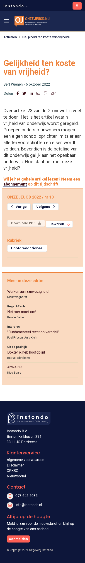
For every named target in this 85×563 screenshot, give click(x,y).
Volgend (45, 206)
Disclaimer (15, 465)
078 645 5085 (26, 496)
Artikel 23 (14, 367)
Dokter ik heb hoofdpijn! (26, 352)
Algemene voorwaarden (25, 460)
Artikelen (10, 37)
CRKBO (12, 471)
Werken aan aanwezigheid (28, 291)
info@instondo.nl (28, 505)
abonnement (15, 184)
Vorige (19, 206)
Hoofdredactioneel (27, 248)
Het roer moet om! (21, 312)
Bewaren (57, 224)
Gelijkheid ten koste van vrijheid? (46, 37)
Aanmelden (18, 539)
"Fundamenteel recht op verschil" (33, 332)
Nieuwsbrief (16, 476)
